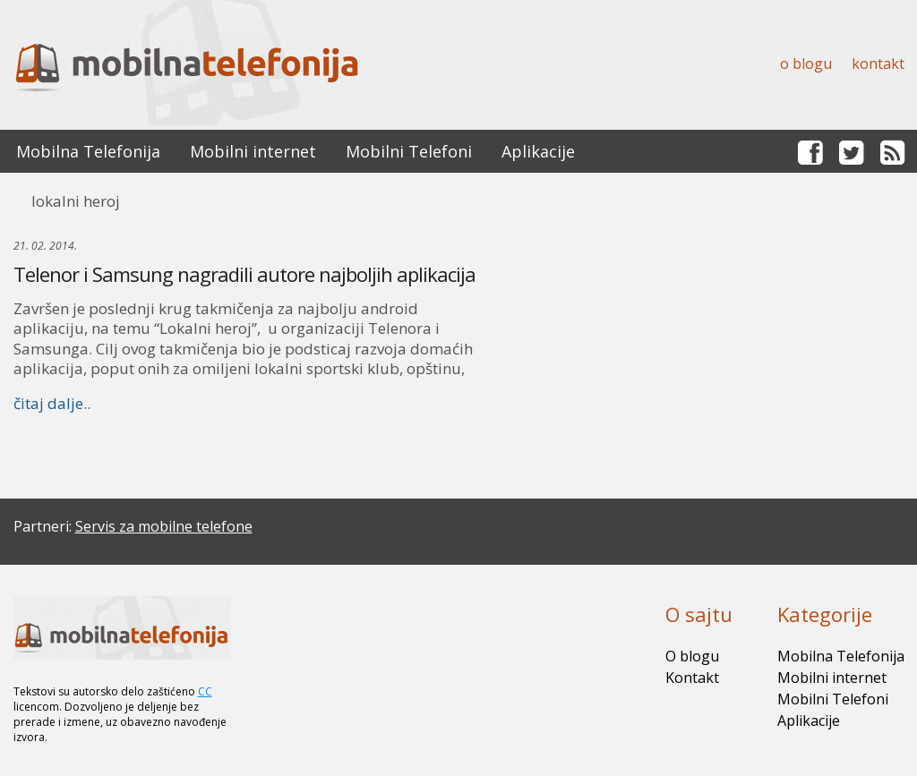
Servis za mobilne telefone (164, 526)
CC (205, 691)
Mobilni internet (253, 151)
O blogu (806, 63)
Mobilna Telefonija (88, 151)
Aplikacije (538, 151)
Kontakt (878, 63)
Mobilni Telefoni (409, 151)
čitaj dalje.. (51, 403)
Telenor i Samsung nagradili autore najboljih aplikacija (244, 273)
